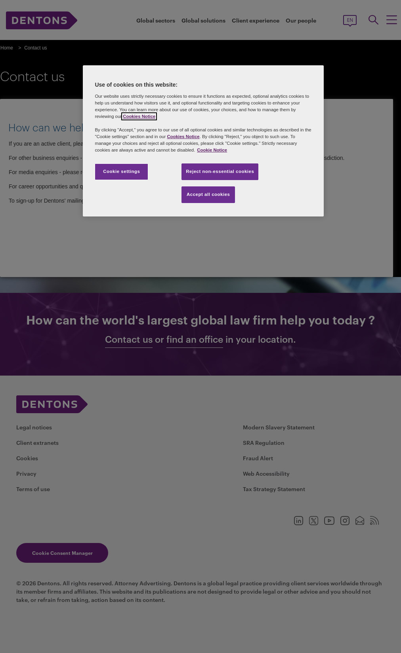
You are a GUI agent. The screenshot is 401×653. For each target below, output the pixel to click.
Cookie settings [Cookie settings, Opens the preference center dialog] (121, 171)
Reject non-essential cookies (220, 171)
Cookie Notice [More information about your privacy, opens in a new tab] (212, 150)
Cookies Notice (139, 116)
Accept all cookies (208, 194)
